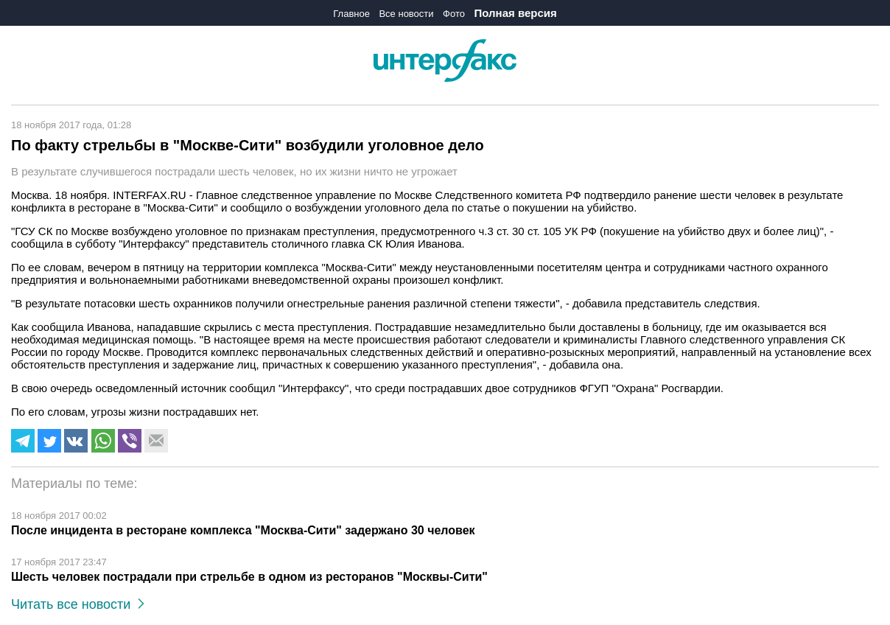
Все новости (406, 13)
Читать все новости (77, 604)
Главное (351, 13)
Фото (454, 13)
